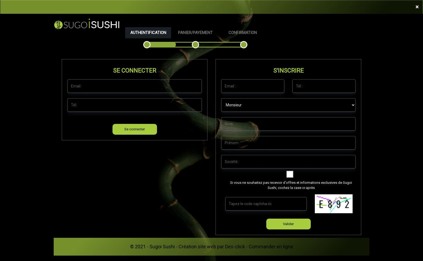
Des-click (235, 246)
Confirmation (242, 32)
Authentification (148, 32)
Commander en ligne (271, 246)
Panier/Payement (195, 32)
